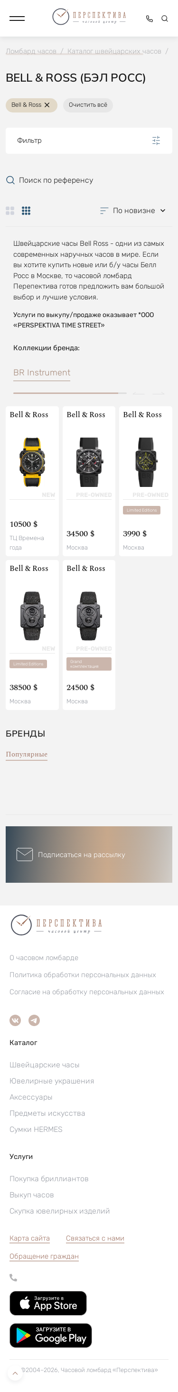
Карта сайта (29, 1238)
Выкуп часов (31, 1194)
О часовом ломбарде (43, 957)
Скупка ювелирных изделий (59, 1210)
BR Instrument (41, 372)
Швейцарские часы (44, 1064)
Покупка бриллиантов (49, 1178)
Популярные (26, 754)
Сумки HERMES (36, 1129)
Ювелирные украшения (51, 1080)
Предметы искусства (47, 1113)
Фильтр (89, 140)
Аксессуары (31, 1097)
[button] (17, 18)
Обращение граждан (44, 1256)
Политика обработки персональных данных (82, 975)
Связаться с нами (95, 1238)
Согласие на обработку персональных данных (86, 992)
